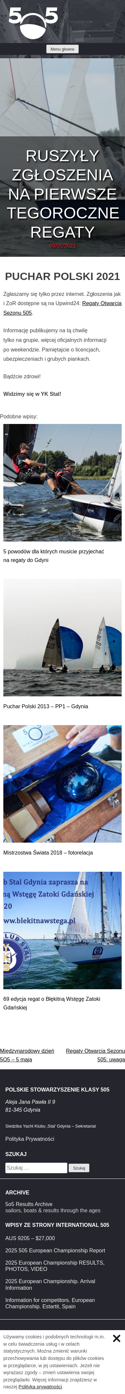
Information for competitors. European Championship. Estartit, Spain (50, 1303)
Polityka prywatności (40, 1386)
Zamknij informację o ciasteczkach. (117, 1338)
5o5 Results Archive (28, 1204)
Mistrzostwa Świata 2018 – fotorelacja (48, 853)
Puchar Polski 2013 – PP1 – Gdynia (45, 706)
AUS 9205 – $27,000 (30, 1238)
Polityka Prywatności (29, 1139)
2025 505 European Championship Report (55, 1250)
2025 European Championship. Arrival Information (50, 1284)
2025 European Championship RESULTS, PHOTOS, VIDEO (55, 1266)
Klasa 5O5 (20, 10)
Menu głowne (62, 49)
